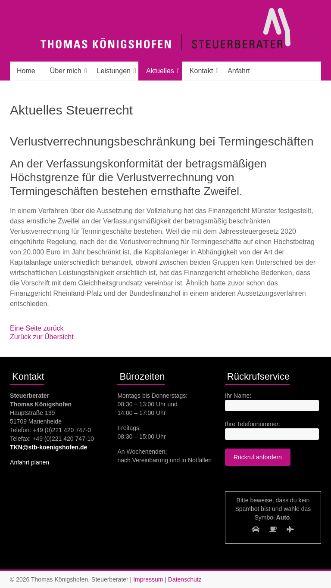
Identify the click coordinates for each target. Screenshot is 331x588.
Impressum (148, 579)
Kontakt (201, 70)
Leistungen (114, 70)
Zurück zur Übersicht (42, 336)
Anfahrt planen (29, 462)
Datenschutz (185, 579)
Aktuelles (160, 70)
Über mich (65, 70)
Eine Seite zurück (37, 328)
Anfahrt (239, 70)
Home (26, 70)
